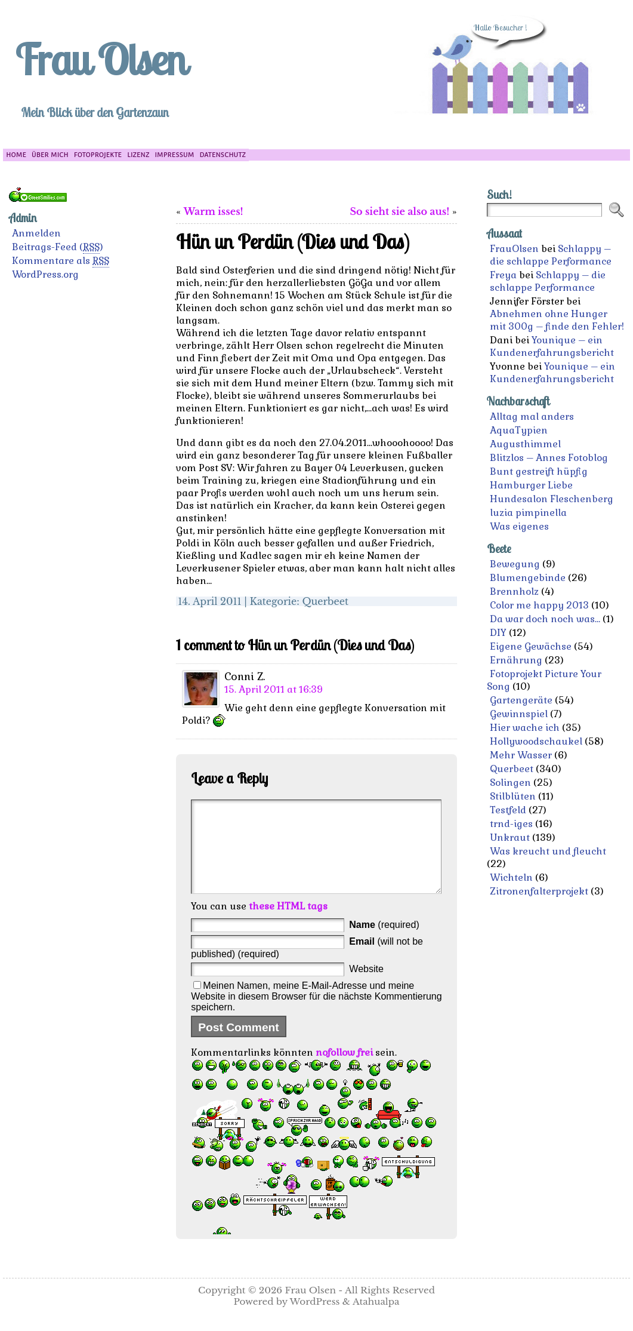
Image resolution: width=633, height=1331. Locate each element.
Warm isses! (213, 211)
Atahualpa (376, 1319)
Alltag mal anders (532, 416)
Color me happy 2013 (539, 605)
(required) (384, 942)
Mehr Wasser (521, 755)
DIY (498, 632)
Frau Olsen (100, 59)
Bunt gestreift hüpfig (539, 471)
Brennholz (514, 591)
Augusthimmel (525, 444)
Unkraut (510, 837)
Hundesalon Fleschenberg (551, 499)
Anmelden (36, 233)
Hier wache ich (525, 727)
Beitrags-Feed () (57, 247)
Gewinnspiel (519, 714)
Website (366, 987)
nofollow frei (344, 1070)
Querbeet (325, 601)
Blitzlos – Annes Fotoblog (549, 457)
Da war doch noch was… (545, 619)
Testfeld (508, 810)
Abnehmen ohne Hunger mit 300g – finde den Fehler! (557, 320)
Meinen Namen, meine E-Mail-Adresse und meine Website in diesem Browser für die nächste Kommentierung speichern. (316, 1014)
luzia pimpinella (528, 512)
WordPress (315, 1319)
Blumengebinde (528, 577)
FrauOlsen (514, 248)
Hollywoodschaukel (536, 741)
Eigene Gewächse (531, 646)
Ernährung (516, 660)
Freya (503, 275)
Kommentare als (60, 261)
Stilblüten (513, 796)
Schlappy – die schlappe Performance (551, 255)
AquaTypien (519, 430)
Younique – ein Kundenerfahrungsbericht (552, 346)
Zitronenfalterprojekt (539, 891)
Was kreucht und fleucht (548, 851)
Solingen (510, 782)
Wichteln (511, 877)
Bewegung (515, 564)
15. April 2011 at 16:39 (273, 689)
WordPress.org (45, 274)
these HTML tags (288, 924)
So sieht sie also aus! (399, 211)
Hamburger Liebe (531, 485)
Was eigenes (519, 526)
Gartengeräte (521, 700)
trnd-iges (511, 823)
